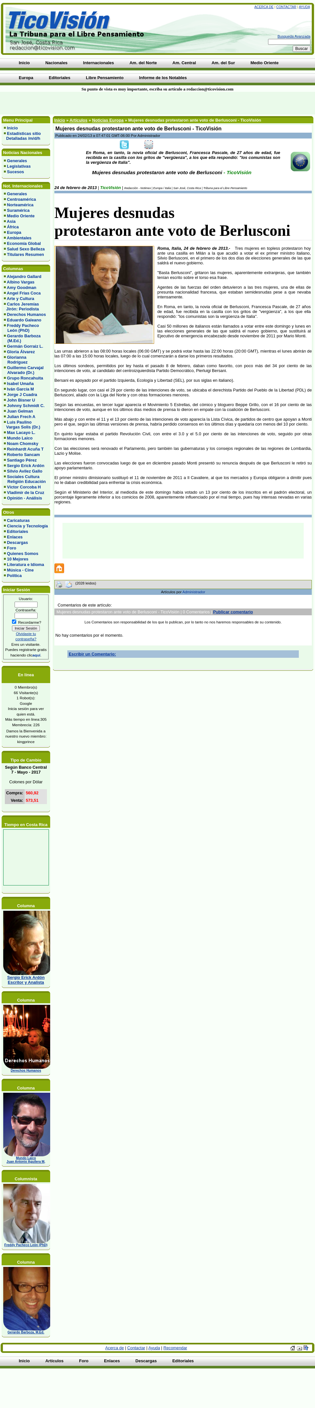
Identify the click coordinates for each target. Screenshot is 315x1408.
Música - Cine (20, 570)
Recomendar (175, 1347)
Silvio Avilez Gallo (24, 471)
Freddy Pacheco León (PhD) (21, 328)
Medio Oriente (21, 215)
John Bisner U (21, 400)
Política (14, 575)
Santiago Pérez (22, 460)
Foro (11, 548)
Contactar (286, 7)
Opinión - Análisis (24, 498)
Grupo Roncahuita (25, 378)
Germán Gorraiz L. (25, 346)
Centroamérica (21, 199)
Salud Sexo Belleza (26, 249)
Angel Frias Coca (24, 293)
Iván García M (20, 389)
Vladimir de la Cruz (25, 492)
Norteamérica (20, 204)
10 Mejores (17, 559)
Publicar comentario (233, 611)
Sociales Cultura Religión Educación (25, 479)
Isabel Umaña (20, 383)
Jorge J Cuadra (22, 394)
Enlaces (15, 537)
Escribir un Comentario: (92, 654)
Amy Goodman (21, 287)
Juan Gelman (20, 411)
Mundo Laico (20, 438)
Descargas (17, 542)
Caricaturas (18, 520)
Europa (14, 232)
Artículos (78, 120)
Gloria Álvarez (21, 351)
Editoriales (17, 531)
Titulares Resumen (25, 254)
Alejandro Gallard (24, 276)
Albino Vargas (20, 282)
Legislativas (19, 166)
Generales (17, 160)
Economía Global (24, 243)
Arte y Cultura (20, 298)
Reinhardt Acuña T (25, 449)
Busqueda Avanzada (293, 36)
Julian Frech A (21, 416)
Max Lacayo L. (21, 432)
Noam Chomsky (23, 443)
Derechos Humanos (26, 314)
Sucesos (15, 171)
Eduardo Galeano (24, 320)
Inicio (12, 128)
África (13, 226)
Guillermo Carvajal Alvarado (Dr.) (24, 370)
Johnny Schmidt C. (26, 405)
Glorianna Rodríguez (16, 360)
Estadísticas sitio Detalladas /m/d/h (22, 136)
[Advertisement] (77, 103)
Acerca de (264, 7)
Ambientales (19, 237)
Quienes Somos (23, 553)
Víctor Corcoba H (24, 487)
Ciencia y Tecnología (27, 525)
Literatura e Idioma (25, 564)
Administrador (194, 592)
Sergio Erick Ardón (25, 465)
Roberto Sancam (23, 454)
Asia (11, 221)
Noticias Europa (107, 120)
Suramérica (18, 210)
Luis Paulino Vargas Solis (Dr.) (22, 424)
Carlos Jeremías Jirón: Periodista (21, 306)
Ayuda (304, 7)
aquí (36, 655)
